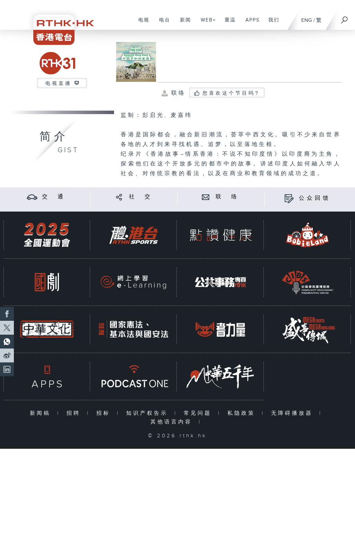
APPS (250, 23)
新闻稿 (42, 413)
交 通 (54, 197)
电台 (162, 23)
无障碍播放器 (293, 413)
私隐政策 (242, 413)
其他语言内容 (172, 422)
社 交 (141, 197)
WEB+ (206, 23)
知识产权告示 (148, 413)
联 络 (227, 197)
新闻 (183, 23)
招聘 (75, 413)
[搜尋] (344, 18)
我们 (271, 23)
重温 (227, 23)
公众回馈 (315, 198)
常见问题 (199, 413)
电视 (141, 23)
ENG (306, 20)
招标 (104, 413)
